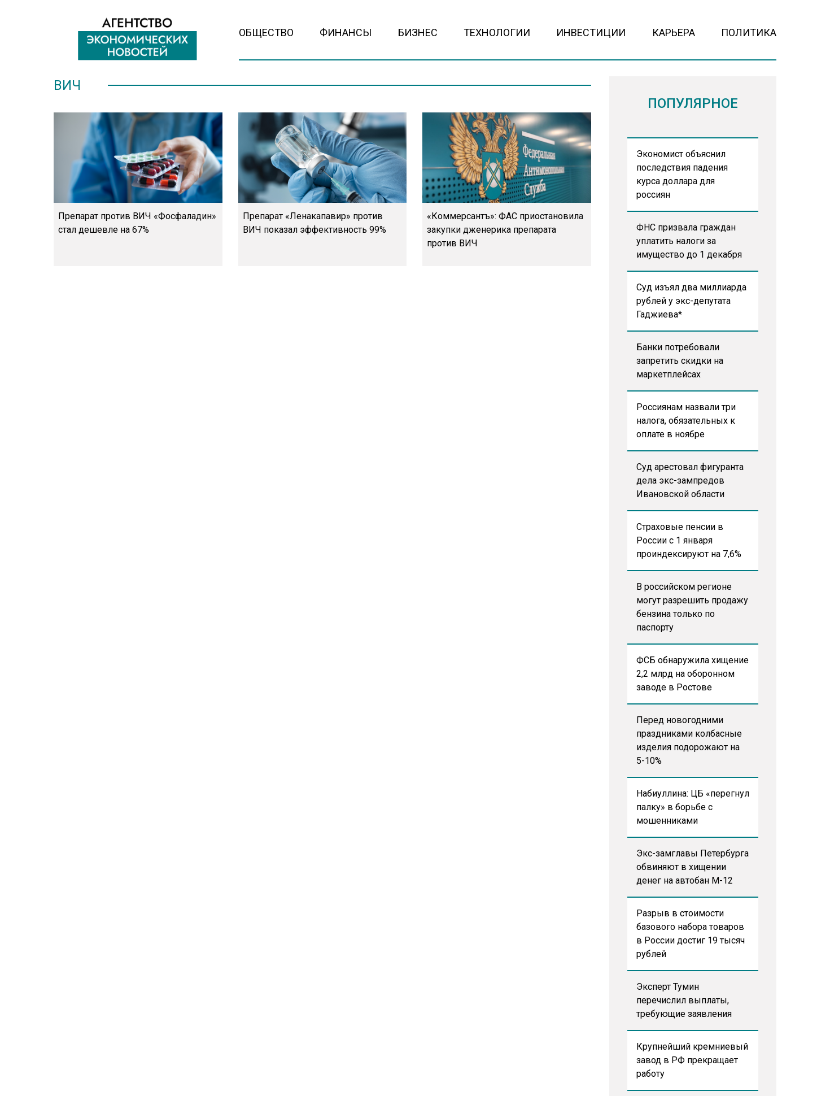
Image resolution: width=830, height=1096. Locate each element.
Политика (748, 32)
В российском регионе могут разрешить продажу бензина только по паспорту (692, 607)
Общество (266, 32)
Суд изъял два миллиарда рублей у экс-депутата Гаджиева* (691, 301)
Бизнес (418, 32)
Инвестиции (591, 32)
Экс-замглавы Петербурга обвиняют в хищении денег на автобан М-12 (692, 867)
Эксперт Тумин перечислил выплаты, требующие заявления (684, 1000)
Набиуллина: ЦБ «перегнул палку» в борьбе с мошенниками (692, 807)
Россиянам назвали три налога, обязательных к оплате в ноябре (686, 421)
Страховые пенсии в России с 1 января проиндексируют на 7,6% (688, 540)
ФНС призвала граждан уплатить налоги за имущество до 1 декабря (689, 241)
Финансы (346, 32)
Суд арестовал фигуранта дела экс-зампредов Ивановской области (690, 480)
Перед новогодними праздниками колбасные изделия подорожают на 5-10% (689, 740)
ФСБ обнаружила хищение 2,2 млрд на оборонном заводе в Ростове (692, 674)
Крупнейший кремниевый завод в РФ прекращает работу (692, 1060)
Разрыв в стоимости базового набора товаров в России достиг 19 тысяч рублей (690, 933)
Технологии (497, 32)
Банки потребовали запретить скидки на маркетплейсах (679, 361)
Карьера (673, 32)
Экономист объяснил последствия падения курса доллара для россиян (682, 174)
